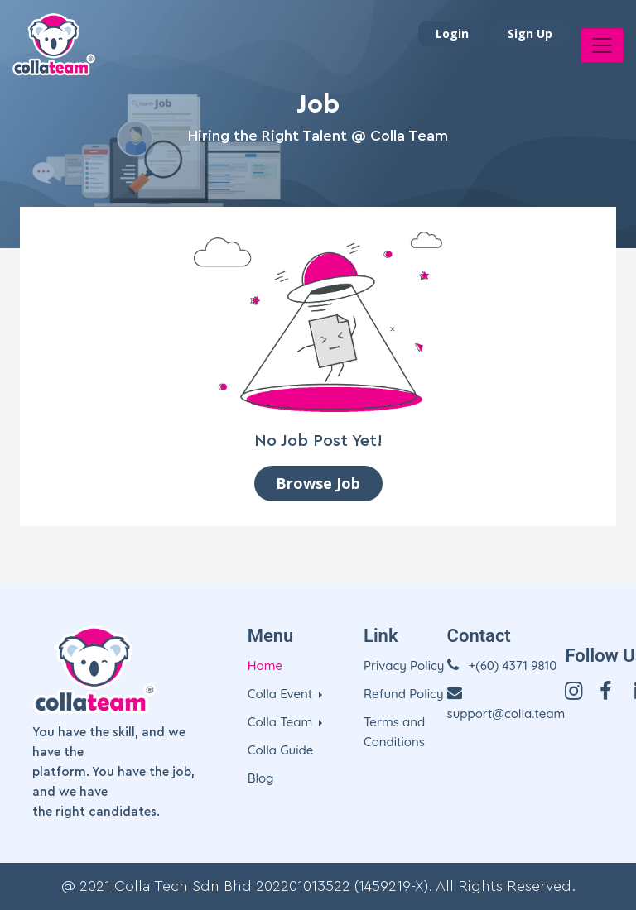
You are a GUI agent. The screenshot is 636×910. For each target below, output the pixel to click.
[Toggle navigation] (602, 45)
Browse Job (318, 483)
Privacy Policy (404, 665)
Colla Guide (281, 750)
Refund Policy (404, 694)
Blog (261, 778)
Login (452, 33)
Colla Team (282, 722)
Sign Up (530, 33)
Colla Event (282, 694)
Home (265, 665)
